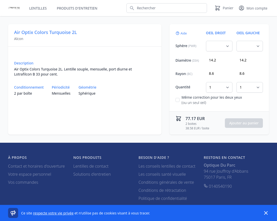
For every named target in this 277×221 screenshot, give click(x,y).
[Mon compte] (253, 8)
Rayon (184, 73)
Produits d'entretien (77, 8)
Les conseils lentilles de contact (166, 166)
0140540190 (218, 186)
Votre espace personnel (29, 174)
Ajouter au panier (244, 123)
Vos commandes (23, 182)
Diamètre (187, 60)
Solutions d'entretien (92, 174)
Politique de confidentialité (162, 198)
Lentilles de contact (91, 166)
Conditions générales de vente (166, 182)
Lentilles (38, 8)
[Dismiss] (266, 213)
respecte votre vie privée (53, 213)
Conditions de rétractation (162, 190)
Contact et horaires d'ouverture (36, 166)
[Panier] (224, 8)
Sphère (186, 45)
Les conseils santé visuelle (162, 174)
